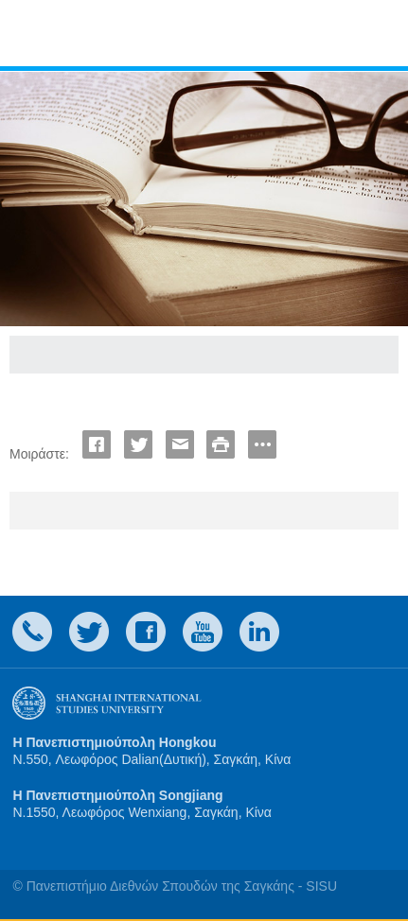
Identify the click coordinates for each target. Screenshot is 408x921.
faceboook (146, 632)
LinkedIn (259, 632)
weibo (202, 632)
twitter (89, 632)
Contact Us (32, 632)
